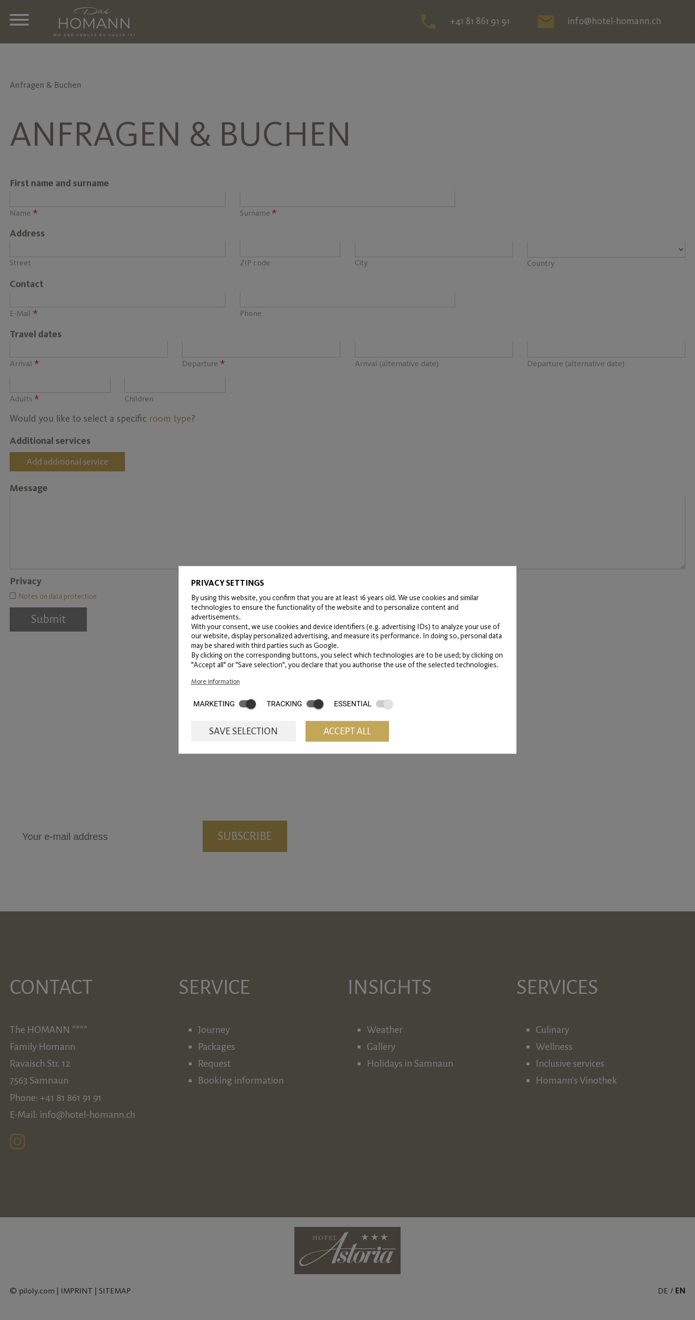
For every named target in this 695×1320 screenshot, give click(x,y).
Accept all (347, 731)
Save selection (243, 731)
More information (215, 681)
